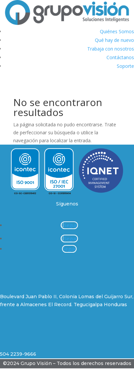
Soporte (125, 66)
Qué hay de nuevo (114, 40)
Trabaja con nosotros (110, 49)
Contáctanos (120, 57)
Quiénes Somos (117, 31)
